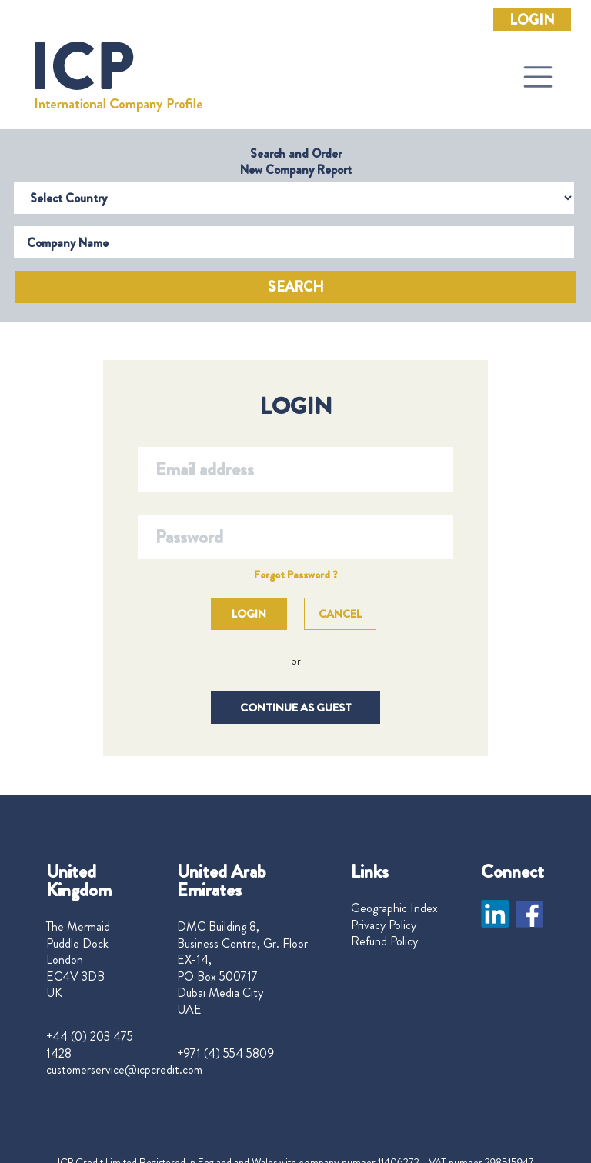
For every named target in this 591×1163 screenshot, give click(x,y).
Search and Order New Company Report (296, 161)
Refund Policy (384, 941)
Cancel (340, 613)
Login (532, 20)
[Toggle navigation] (537, 76)
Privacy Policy (383, 925)
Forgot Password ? (296, 574)
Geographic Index (394, 908)
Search (296, 287)
